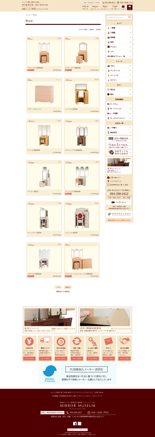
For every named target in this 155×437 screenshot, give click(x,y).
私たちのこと (105, 7)
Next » (67, 287)
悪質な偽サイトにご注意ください (119, 217)
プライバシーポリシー (85, 395)
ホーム (28, 15)
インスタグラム (79, 423)
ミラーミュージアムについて (84, 392)
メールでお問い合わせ (120, 200)
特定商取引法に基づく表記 (120, 183)
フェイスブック (75, 423)
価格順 (91, 29)
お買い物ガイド (115, 7)
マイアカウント (115, 179)
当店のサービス (95, 7)
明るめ (35, 15)
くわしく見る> (29, 358)
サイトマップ (98, 395)
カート (129, 7)
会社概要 (55, 395)
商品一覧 (86, 7)
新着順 (98, 29)
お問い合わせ (123, 7)
